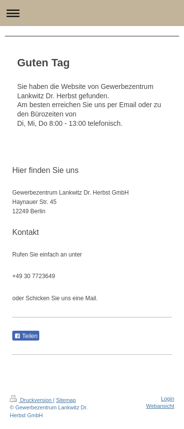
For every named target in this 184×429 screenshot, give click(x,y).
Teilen (25, 336)
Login (167, 398)
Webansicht (160, 406)
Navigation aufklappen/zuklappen (92, 13)
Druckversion (31, 400)
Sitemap (66, 400)
